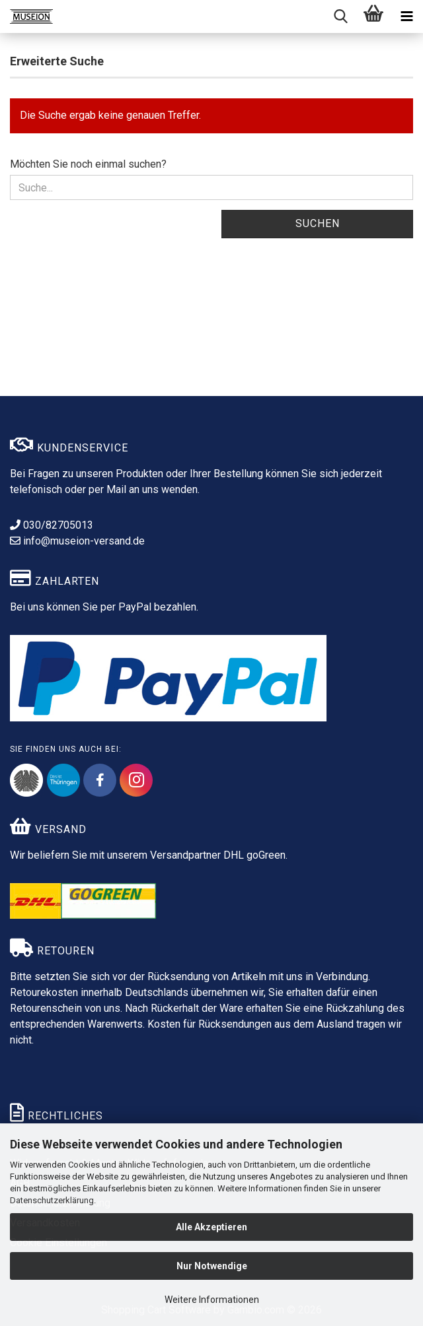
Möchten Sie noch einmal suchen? (88, 164)
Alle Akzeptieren (211, 1227)
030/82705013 (51, 525)
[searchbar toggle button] (340, 16)
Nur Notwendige (211, 1266)
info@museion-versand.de (77, 541)
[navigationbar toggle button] (406, 16)
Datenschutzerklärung (52, 1200)
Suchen (317, 223)
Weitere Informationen (212, 1299)
